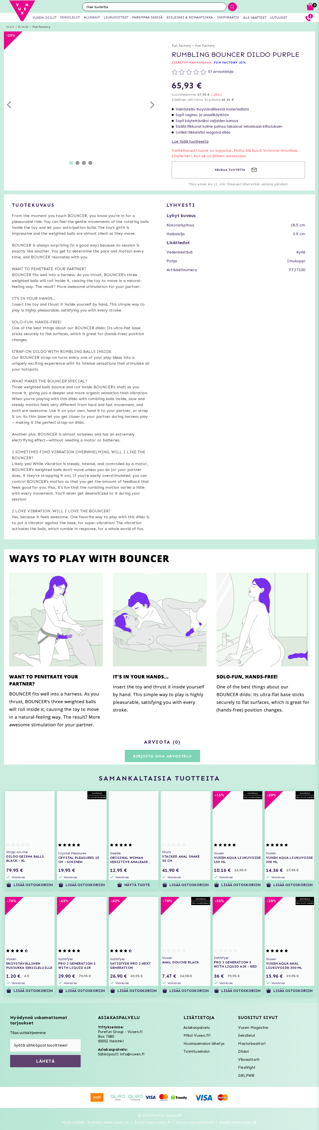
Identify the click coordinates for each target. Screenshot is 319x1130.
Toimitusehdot (197, 1051)
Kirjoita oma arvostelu (162, 756)
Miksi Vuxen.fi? (197, 1035)
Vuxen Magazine (253, 1027)
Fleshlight (246, 1067)
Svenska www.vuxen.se (108, 1122)
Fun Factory (205, 46)
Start (10, 27)
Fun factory (41, 27)
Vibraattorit (249, 1059)
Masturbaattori (251, 1043)
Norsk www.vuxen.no (194, 1122)
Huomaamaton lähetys (204, 1043)
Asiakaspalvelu (197, 1027)
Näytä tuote (133, 885)
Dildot (243, 1051)
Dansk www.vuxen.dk (238, 1122)
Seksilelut (246, 1035)
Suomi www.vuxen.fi (152, 1122)
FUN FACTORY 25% (230, 62)
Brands (23, 27)
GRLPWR (246, 1075)
